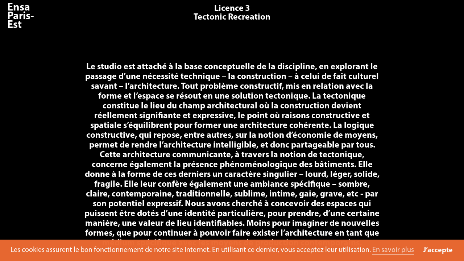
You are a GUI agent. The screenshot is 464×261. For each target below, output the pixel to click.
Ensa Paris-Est (20, 16)
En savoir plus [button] (393, 250)
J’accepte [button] (438, 250)
